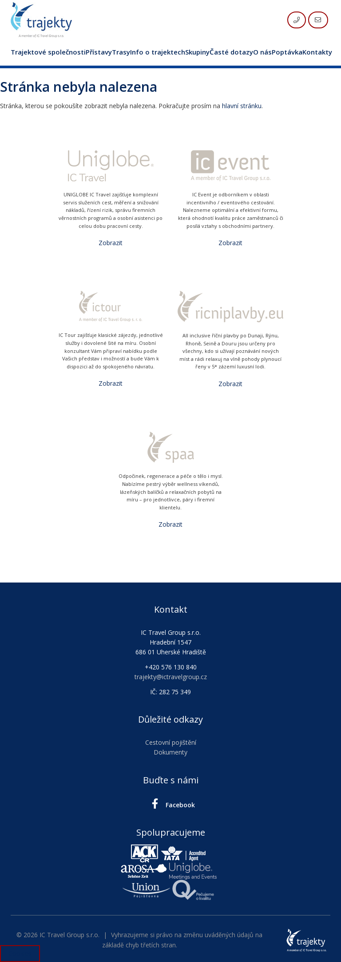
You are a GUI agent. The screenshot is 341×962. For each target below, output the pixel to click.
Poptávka (287, 51)
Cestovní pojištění (170, 742)
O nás (262, 51)
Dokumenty (170, 752)
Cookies (20, 953)
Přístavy (99, 51)
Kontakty (317, 51)
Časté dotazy (231, 51)
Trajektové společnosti (48, 51)
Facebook (171, 803)
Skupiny (197, 51)
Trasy (121, 51)
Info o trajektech (157, 51)
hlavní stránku (242, 106)
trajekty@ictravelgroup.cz (171, 677)
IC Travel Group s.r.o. (69, 935)
